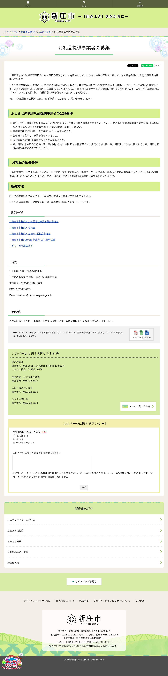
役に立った (22, 435)
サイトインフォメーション (37, 600)
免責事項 (84, 600)
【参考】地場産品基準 (21, 245)
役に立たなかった (25, 443)
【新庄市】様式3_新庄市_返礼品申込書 (30, 233)
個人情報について (65, 600)
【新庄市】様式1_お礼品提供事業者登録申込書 (34, 221)
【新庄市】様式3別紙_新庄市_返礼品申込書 (32, 239)
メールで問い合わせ (139, 406)
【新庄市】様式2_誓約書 (22, 227)
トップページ (11, 32)
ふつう (19, 439)
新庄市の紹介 (28, 32)
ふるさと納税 (44, 32)
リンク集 (140, 600)
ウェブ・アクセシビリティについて (112, 600)
